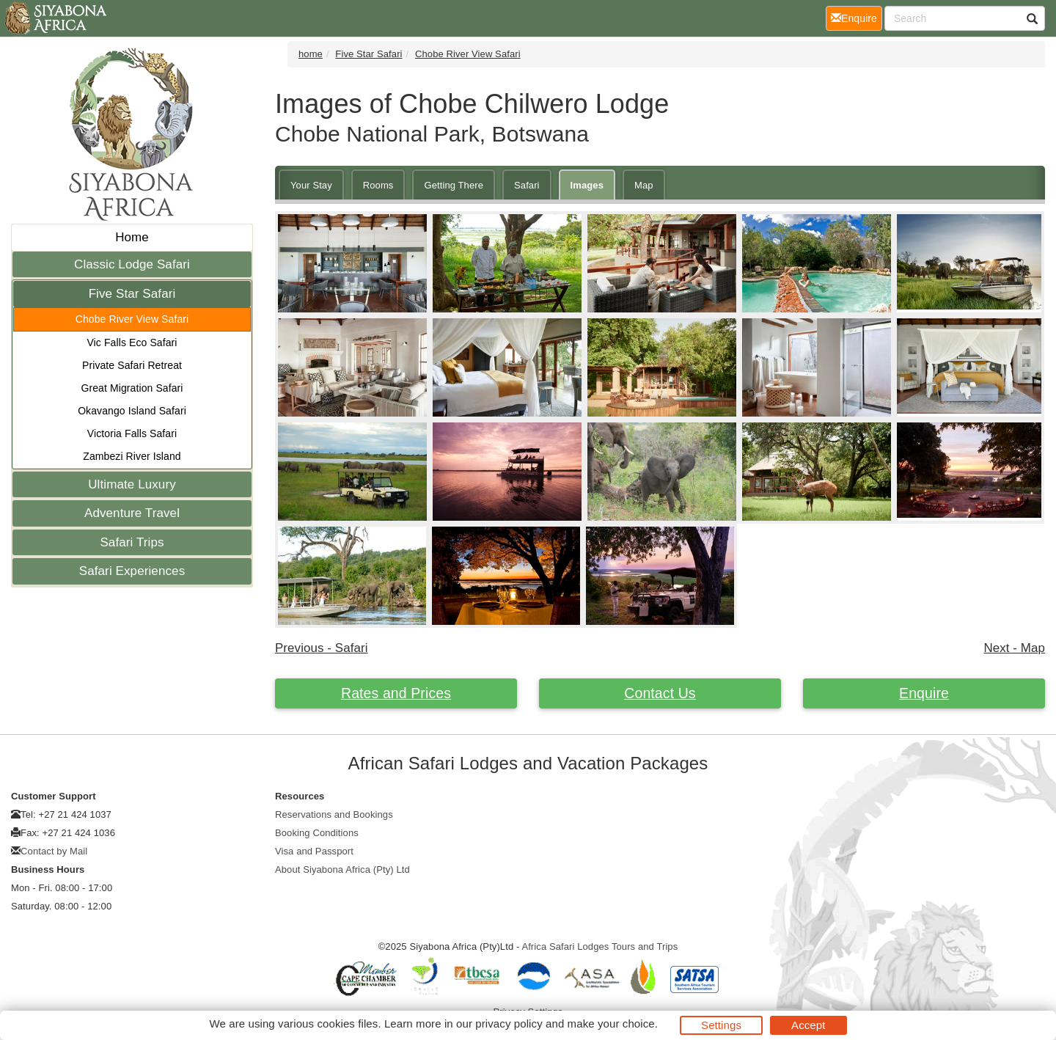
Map (643, 185)
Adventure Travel (132, 513)
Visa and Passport (314, 851)
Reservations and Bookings (334, 814)
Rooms (378, 185)
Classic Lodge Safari (132, 264)
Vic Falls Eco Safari (132, 342)
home (310, 53)
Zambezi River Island (132, 456)
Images (587, 185)
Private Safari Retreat (132, 365)
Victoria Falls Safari (132, 433)
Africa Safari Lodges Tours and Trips (599, 946)
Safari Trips (132, 542)
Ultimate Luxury (132, 484)
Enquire (924, 693)
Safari (527, 185)
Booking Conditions (317, 832)
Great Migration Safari (132, 388)
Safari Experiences (132, 571)
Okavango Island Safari (132, 411)
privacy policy (508, 1023)
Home (132, 237)
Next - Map (1014, 648)
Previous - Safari (321, 648)
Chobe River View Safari (132, 319)
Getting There (453, 185)
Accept (808, 1025)
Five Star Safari (132, 294)
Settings (721, 1025)
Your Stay (311, 185)
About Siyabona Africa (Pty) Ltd (342, 869)
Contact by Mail (54, 851)
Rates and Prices (396, 693)
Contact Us (659, 693)
